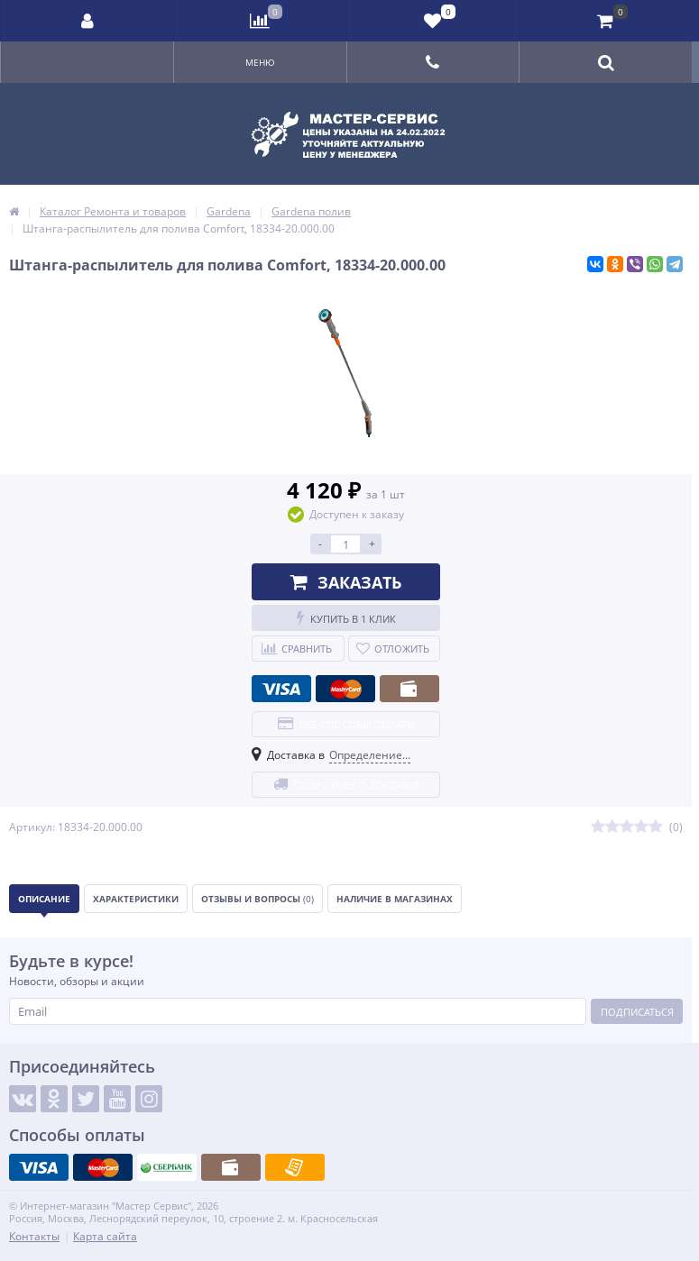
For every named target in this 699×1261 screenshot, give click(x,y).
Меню (260, 62)
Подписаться (637, 1012)
